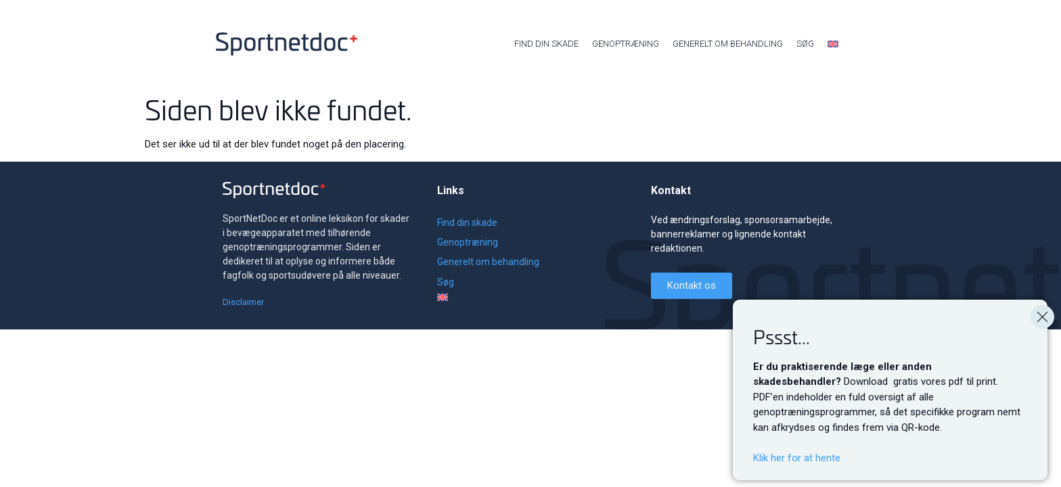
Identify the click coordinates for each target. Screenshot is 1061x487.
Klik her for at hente (796, 461)
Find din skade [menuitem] (546, 44)
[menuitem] (833, 44)
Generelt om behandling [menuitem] (728, 44)
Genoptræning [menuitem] (625, 44)
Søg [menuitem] (805, 44)
